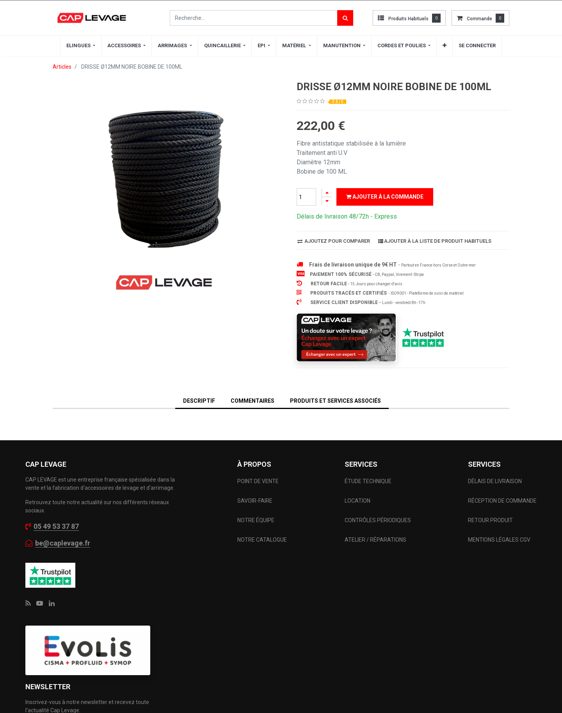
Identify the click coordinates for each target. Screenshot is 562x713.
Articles (62, 67)
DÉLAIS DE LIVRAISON (495, 481)
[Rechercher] (345, 18)
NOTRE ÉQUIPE (255, 520)
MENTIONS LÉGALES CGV (499, 540)
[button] (444, 45)
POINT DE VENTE (258, 481)
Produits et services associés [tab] (335, 401)
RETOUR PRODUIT (490, 520)
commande (479, 18)
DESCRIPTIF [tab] (199, 401)
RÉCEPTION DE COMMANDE (502, 501)
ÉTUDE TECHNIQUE (369, 481)
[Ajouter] (326, 192)
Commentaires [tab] (252, 401)
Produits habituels (408, 18)
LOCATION (358, 501)
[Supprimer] (326, 201)
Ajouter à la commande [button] (384, 197)
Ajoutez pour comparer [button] (333, 241)
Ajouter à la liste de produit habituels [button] (434, 241)
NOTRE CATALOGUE (262, 540)
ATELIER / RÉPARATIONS (375, 540)
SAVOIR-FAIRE (254, 501)
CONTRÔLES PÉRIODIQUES (378, 520)
